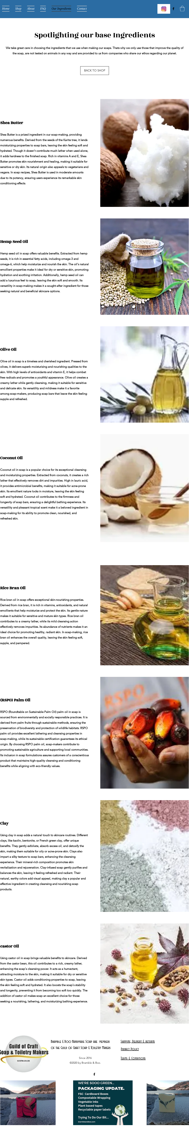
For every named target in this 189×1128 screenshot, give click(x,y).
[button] (182, 8)
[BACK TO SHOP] (94, 70)
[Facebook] (173, 9)
